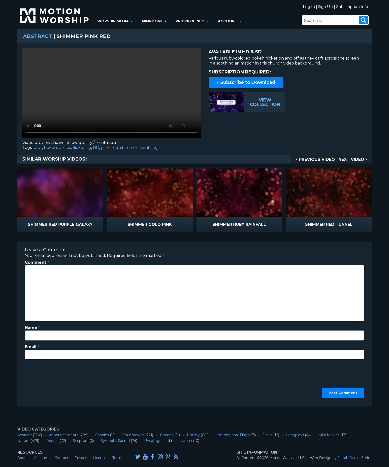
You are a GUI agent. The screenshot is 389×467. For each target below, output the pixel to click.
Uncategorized (157, 440)
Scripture (81, 440)
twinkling (148, 147)
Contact (61, 458)
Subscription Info (352, 6)
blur (37, 147)
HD (96, 147)
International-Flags (233, 435)
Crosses (166, 435)
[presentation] (45, 381)
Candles (102, 435)
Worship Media (115, 21)
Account (230, 21)
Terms (117, 458)
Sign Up (325, 6)
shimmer (128, 147)
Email (32, 346)
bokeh (50, 147)
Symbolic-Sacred (115, 440)
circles (65, 147)
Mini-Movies (154, 21)
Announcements (63, 435)
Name (32, 327)
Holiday (193, 435)
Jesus (267, 435)
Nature (23, 440)
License (99, 458)
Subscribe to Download (245, 82)
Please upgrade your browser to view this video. (111, 94)
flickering (82, 147)
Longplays (295, 435)
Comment (37, 262)
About (22, 458)
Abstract (37, 36)
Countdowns (133, 435)
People (52, 440)
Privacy (80, 458)
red (114, 147)
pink (105, 147)
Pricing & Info (192, 21)
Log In (309, 6)
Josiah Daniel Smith (355, 458)
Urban (187, 440)
